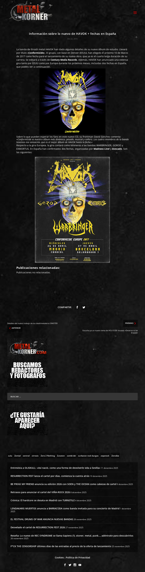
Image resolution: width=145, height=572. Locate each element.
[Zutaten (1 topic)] (61, 455)
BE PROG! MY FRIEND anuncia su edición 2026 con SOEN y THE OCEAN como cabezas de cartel (63, 484)
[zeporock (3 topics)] (105, 455)
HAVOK (49, 49)
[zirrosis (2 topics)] (35, 455)
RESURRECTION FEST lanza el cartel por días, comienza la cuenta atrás (50, 476)
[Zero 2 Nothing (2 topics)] (48, 455)
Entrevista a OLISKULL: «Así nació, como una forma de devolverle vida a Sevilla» (55, 467)
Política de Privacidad (78, 557)
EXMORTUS (22, 148)
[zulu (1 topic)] (10, 455)
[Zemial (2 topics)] (17, 455)
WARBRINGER (103, 145)
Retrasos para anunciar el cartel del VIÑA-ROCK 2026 (40, 492)
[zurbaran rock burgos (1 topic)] (88, 455)
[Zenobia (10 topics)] (115, 455)
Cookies (59, 557)
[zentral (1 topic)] (26, 455)
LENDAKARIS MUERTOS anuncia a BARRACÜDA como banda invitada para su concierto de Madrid (65, 508)
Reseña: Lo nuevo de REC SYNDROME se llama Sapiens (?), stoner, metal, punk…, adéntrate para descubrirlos (72, 535)
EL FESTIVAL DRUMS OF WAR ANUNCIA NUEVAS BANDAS (42, 519)
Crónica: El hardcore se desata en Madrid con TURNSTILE (43, 500)
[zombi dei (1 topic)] (71, 455)
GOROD (117, 145)
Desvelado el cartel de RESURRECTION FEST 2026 (38, 527)
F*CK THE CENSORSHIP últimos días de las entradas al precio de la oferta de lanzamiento (61, 546)
